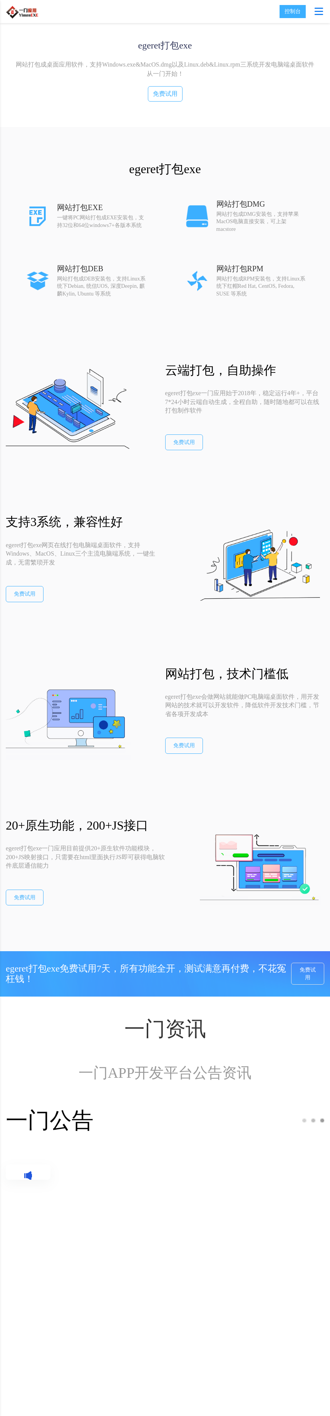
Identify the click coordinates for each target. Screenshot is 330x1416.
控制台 (293, 11)
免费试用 (165, 93)
